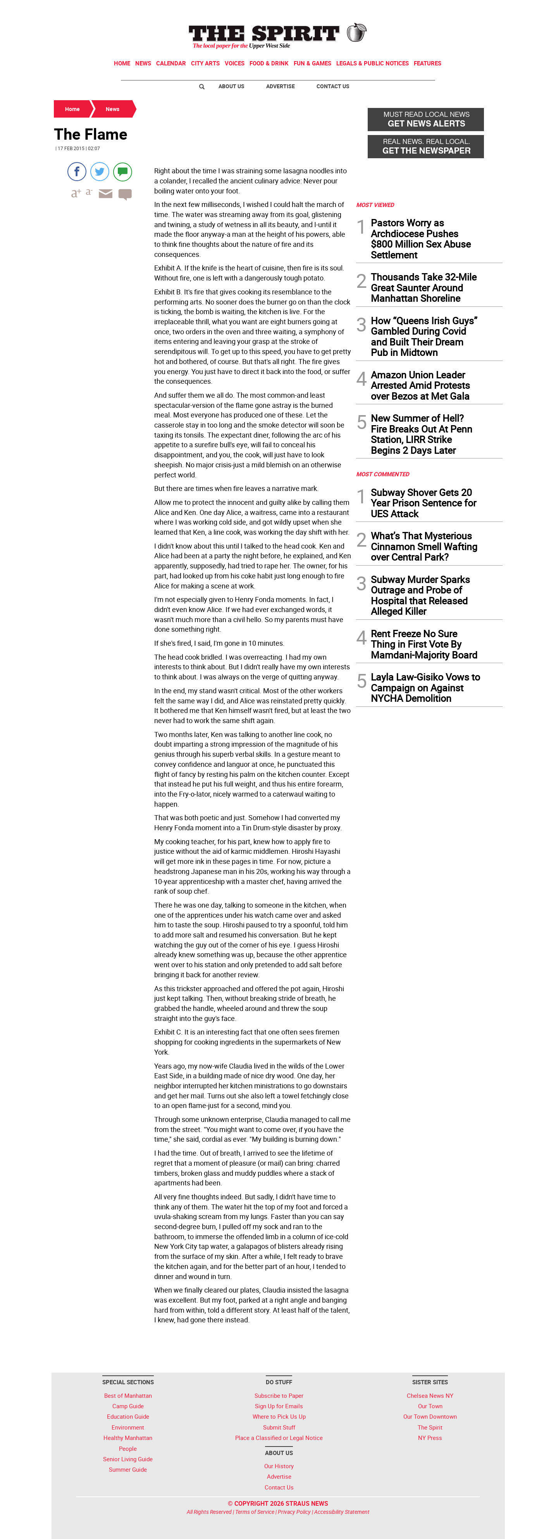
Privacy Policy (294, 1511)
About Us (231, 86)
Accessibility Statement (342, 1511)
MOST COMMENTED (382, 474)
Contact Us (333, 86)
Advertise (280, 86)
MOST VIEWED (375, 205)
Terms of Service (254, 1511)
